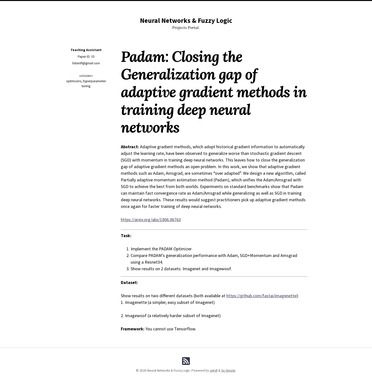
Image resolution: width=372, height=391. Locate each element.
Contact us (268, 6)
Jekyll (213, 370)
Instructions (105, 6)
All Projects (153, 6)
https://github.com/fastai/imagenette (261, 295)
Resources (129, 6)
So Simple (228, 370)
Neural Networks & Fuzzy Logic (186, 20)
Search (248, 6)
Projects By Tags (224, 6)
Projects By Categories (187, 6)
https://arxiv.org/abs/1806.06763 (151, 219)
